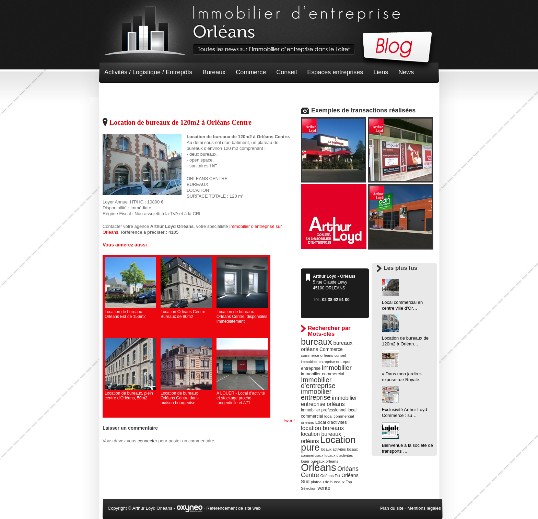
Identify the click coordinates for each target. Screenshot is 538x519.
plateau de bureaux (328, 482)
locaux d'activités (339, 455)
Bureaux (213, 72)
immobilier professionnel (324, 410)
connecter (147, 440)
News (406, 72)
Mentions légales (424, 508)
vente (323, 488)
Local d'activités (331, 422)
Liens (380, 72)
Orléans (318, 467)
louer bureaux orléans (319, 461)
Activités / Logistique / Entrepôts (148, 72)
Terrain (154, 92)
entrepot (343, 362)
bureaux (316, 341)
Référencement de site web (234, 508)
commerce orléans (317, 355)
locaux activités (333, 449)
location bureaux (322, 427)
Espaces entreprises (335, 72)
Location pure (328, 443)
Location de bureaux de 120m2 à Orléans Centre (180, 122)
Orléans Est (330, 476)
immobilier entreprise (316, 394)
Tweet (289, 420)
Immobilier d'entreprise (318, 382)
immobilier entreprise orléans (329, 401)
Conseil (286, 72)
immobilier (337, 367)
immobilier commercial (322, 374)
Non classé (119, 92)
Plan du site (392, 508)
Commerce (251, 72)
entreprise (310, 368)
